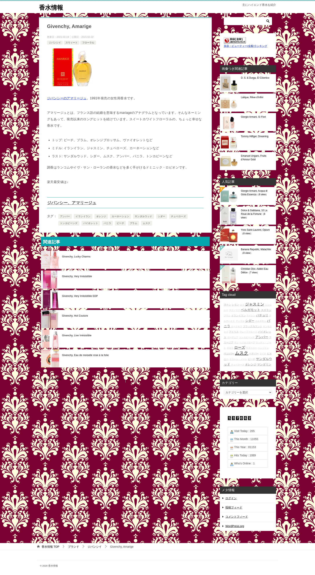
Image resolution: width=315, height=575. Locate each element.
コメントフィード (236, 516)
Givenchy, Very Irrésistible (77, 276)
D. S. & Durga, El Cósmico (255, 77)
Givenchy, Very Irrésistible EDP (80, 296)
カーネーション (120, 216)
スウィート (71, 42)
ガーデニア (232, 337)
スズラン (266, 309)
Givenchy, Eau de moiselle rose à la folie (85, 355)
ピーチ (120, 223)
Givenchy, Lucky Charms (76, 256)
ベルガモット (250, 309)
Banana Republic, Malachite (256, 251)
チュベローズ (178, 216)
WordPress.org (234, 526)
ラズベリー (251, 348)
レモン (235, 304)
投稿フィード (233, 507)
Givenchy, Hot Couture (75, 315)
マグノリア (234, 310)
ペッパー (229, 353)
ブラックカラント (252, 326)
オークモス (236, 326)
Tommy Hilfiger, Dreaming (254, 136)
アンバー (65, 216)
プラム (133, 223)
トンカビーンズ (69, 223)
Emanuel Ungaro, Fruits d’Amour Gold (253, 157)
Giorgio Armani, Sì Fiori (253, 116)
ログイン (231, 498)
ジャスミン (254, 304)
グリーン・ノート (238, 359)
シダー (161, 216)
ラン (236, 342)
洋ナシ (227, 304)
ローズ (239, 348)
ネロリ (230, 348)
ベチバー (254, 353)
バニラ (107, 223)
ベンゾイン (263, 348)
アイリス (234, 331)
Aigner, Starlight (52, 379)
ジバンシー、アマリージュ (71, 203)
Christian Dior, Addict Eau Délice (254, 270)
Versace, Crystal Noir (195, 379)
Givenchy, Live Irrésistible (77, 335)
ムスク (146, 223)
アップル (240, 321)
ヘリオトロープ (247, 342)
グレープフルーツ (248, 331)
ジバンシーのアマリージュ (67, 98)
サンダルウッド (143, 216)
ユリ (242, 304)
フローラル (88, 42)
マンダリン (264, 364)
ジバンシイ (55, 42)
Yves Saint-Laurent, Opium (255, 231)
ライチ (263, 353)
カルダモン (260, 321)
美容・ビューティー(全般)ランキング (245, 46)
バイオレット (90, 223)
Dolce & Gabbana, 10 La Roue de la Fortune (254, 214)
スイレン (250, 315)
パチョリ (262, 315)
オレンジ (101, 216)
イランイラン (83, 216)
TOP (50, 546)
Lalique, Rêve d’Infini (252, 97)
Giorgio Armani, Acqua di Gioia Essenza (254, 192)
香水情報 (51, 6)
